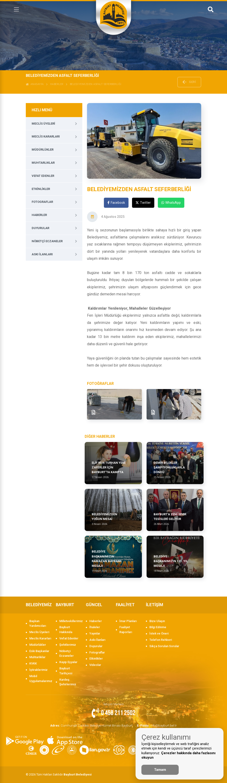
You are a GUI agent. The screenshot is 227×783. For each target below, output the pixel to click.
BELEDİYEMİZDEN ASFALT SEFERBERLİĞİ (95, 84)
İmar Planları (128, 621)
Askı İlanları (42, 254)
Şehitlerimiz (67, 644)
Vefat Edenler (43, 176)
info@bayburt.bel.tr (156, 725)
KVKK (33, 663)
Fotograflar (42, 202)
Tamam (160, 770)
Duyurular (40, 228)
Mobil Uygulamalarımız (40, 678)
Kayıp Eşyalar (68, 662)
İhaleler (94, 627)
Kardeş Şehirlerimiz (67, 682)
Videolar (95, 665)
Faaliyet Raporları (125, 629)
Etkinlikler (41, 189)
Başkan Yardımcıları (37, 623)
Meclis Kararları (46, 136)
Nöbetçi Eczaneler (47, 241)
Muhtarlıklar (43, 162)
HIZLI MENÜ (42, 110)
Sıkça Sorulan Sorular (164, 646)
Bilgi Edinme (157, 627)
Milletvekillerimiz (70, 621)
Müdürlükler (42, 149)
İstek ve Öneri (159, 633)
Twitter (143, 202)
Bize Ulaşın (157, 621)
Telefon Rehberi (160, 640)
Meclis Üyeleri (43, 123)
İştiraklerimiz (38, 670)
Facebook (116, 202)
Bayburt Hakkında (65, 629)
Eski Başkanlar (39, 651)
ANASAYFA (35, 84)
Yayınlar (94, 633)
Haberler (57, 84)
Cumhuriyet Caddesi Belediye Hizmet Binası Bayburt (92, 725)
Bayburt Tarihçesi (65, 671)
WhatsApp (171, 202)
